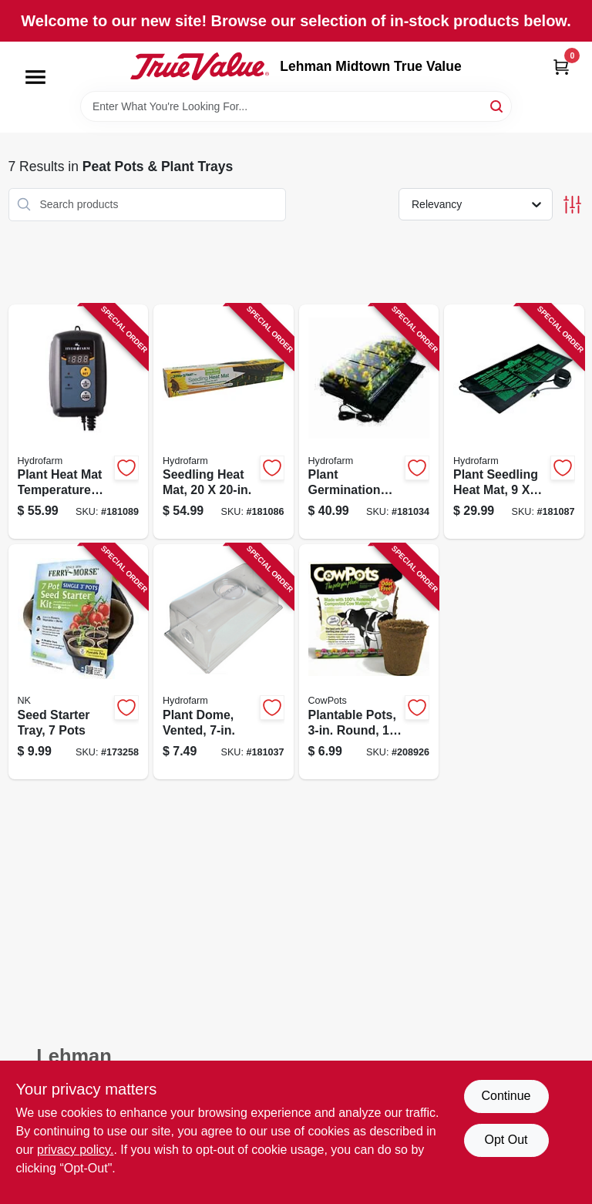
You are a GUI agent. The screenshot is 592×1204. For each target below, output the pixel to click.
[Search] (497, 105)
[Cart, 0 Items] (561, 67)
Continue (505, 1095)
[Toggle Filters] (572, 205)
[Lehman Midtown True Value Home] (199, 66)
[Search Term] (296, 106)
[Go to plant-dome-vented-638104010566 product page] (223, 661)
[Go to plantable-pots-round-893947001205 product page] (369, 661)
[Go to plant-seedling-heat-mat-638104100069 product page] (514, 422)
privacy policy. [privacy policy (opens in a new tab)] (75, 1149)
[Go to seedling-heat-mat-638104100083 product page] (223, 422)
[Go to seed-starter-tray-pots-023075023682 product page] (78, 661)
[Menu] (35, 77)
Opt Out (505, 1139)
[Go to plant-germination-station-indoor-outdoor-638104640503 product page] (369, 422)
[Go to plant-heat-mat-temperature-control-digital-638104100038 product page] (78, 422)
